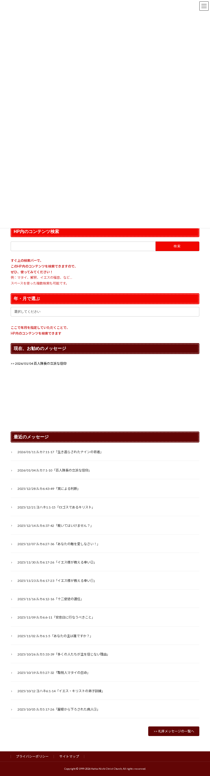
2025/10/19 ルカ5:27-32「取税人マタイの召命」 (54, 673)
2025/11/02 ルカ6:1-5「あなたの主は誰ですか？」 (55, 636)
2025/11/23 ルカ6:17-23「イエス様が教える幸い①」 (57, 581)
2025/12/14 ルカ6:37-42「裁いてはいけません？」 (56, 526)
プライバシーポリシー (32, 756)
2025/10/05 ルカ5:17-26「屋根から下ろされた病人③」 (59, 709)
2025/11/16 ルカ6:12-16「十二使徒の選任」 (51, 599)
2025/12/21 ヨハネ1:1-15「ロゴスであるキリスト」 (56, 507)
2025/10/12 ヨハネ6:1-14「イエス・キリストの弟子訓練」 (61, 691)
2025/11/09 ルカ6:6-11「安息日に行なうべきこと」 (56, 618)
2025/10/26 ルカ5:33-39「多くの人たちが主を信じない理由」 (64, 654)
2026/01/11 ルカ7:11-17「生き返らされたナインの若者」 (60, 452)
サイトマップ (69, 756)
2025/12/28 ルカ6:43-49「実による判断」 (49, 489)
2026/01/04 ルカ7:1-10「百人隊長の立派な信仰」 (55, 471)
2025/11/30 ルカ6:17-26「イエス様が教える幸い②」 (57, 562)
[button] (38, 363)
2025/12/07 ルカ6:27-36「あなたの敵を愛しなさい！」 (59, 544)
